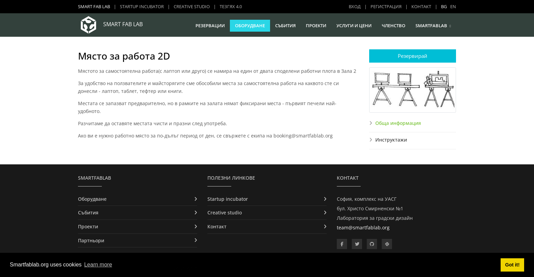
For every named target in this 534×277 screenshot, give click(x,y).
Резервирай (412, 55)
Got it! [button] (512, 264)
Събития (285, 25)
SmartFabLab (431, 25)
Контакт (421, 6)
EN (453, 6)
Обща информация (398, 123)
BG (444, 6)
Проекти (316, 25)
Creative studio (192, 6)
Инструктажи (391, 139)
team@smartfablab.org (363, 227)
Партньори (91, 240)
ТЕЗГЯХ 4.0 (231, 6)
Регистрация (386, 6)
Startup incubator (142, 6)
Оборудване (250, 25)
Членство (393, 25)
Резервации (210, 25)
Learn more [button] (98, 264)
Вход (355, 6)
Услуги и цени (354, 25)
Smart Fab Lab (94, 6)
